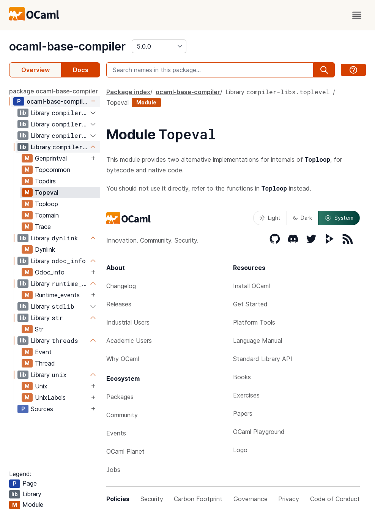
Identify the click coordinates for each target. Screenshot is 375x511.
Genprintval (51, 158)
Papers (242, 413)
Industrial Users (128, 322)
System (339, 217)
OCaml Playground (259, 431)
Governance (250, 499)
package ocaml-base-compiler (53, 91)
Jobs (113, 469)
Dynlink (45, 249)
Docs (80, 70)
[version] (159, 46)
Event (43, 352)
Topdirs (45, 181)
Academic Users (129, 340)
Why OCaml (122, 359)
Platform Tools (254, 322)
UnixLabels (50, 397)
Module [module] (146, 102)
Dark (302, 217)
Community (122, 415)
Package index (128, 92)
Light (270, 217)
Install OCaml (251, 286)
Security (151, 499)
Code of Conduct (335, 499)
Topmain (47, 215)
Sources (42, 409)
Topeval (46, 192)
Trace (43, 226)
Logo (240, 450)
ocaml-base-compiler (67, 46)
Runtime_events (57, 295)
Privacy (288, 499)
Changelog (121, 286)
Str (39, 329)
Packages (120, 397)
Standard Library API (262, 359)
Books (242, 377)
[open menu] (357, 15)
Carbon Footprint (198, 499)
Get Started (250, 304)
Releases (118, 304)
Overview (35, 70)
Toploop (46, 204)
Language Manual (257, 340)
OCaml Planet (125, 451)
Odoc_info (50, 272)
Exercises (246, 395)
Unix (41, 386)
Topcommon (52, 169)
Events (116, 433)
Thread (45, 363)
